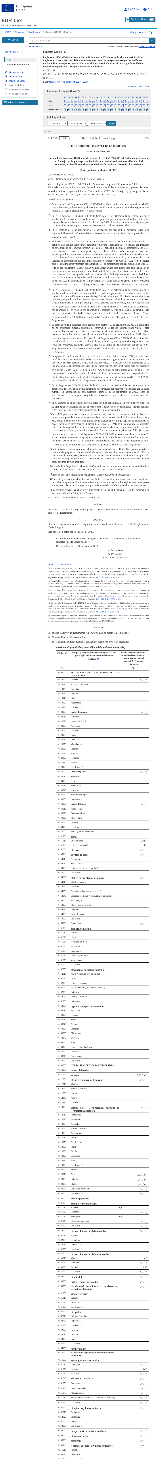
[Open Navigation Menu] (13, 38)
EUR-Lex (12, 20)
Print (149, 31)
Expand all (131, 84)
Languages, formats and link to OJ (62, 89)
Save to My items (15, 82)
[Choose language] (57, 121)
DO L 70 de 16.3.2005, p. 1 (62, 562)
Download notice (15, 78)
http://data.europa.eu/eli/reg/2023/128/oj (67, 79)
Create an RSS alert (16, 91)
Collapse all (144, 84)
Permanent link (14, 74)
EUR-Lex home (19, 31)
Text (8, 57)
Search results (34, 31)
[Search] (152, 38)
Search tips (35, 44)
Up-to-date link (14, 69)
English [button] (148, 9)
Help (139, 31)
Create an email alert (17, 87)
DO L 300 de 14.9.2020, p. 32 (108, 597)
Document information (17, 62)
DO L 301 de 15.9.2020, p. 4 (107, 575)
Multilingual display (55, 115)
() (126, 189)
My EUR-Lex (131, 9)
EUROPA (8, 31)
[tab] (97, 89)
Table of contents (15, 100)
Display (112, 121)
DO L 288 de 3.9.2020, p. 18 (107, 610)
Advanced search (147, 44)
